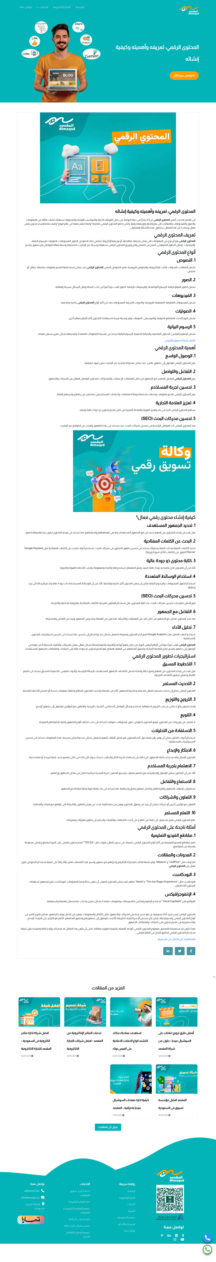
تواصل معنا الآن (184, 75)
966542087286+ (34, 1191)
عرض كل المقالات (108, 1127)
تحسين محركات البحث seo (77, 1225)
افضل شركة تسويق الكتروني (180, 340)
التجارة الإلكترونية (62, 7)
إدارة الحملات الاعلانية (79, 1219)
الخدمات (43, 7)
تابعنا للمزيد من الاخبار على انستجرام (176, 939)
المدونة (131, 1210)
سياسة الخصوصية (126, 1217)
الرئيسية (80, 7)
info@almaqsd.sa (32, 1197)
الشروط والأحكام (126, 1224)
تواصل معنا (26, 7)
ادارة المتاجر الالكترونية (79, 1201)
